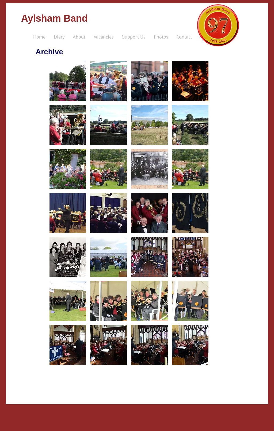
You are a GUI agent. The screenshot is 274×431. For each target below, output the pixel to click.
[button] (68, 81)
